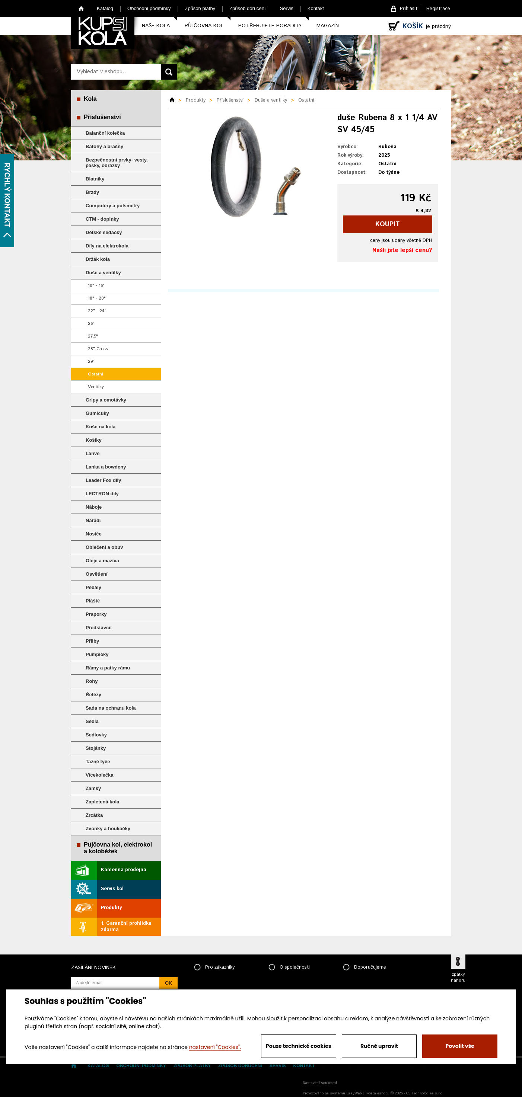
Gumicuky (97, 413)
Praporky (96, 614)
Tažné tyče (98, 761)
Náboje (94, 507)
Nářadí (93, 520)
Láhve (93, 453)
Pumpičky (97, 654)
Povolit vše (459, 1046)
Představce (98, 627)
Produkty (111, 907)
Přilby (92, 641)
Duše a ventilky (103, 272)
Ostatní (95, 374)
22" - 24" (97, 311)
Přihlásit (408, 8)
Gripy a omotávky (106, 400)
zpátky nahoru (458, 978)
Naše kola (156, 25)
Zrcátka (94, 815)
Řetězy (93, 694)
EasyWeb (354, 1093)
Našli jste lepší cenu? (402, 250)
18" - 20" (97, 298)
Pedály (93, 587)
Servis (286, 8)
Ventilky (96, 387)
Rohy (92, 681)
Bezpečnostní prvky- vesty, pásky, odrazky (117, 162)
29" (91, 361)
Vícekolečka (99, 775)
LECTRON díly (102, 493)
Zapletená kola (102, 802)
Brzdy (92, 192)
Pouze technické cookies (298, 1046)
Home (81, 8)
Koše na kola (100, 426)
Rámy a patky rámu (108, 668)
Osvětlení (97, 574)
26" (91, 323)
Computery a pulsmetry (113, 205)
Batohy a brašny (104, 146)
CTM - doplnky (102, 219)
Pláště (93, 601)
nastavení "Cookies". (215, 1047)
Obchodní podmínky (149, 8)
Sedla (92, 721)
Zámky (93, 788)
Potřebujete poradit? (270, 25)
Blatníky (95, 179)
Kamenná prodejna (123, 869)
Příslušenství (102, 117)
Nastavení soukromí (320, 1082)
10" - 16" (96, 285)
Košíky (94, 440)
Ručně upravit (379, 1046)
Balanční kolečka (105, 133)
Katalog (105, 8)
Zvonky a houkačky (108, 828)
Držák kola (98, 259)
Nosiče (94, 534)
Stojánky (96, 748)
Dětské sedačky (104, 232)
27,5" (93, 336)
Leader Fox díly (103, 480)
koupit (387, 224)
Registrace (438, 8)
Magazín (327, 25)
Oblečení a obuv (104, 547)
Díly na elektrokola (107, 246)
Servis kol (112, 888)
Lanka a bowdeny (106, 467)
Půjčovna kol (204, 25)
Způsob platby (200, 8)
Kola (90, 99)
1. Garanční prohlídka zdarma (126, 926)
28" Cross (98, 349)
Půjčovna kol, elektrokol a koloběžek (118, 847)
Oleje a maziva (102, 560)
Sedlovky (96, 735)
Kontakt (316, 8)
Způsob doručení (247, 8)
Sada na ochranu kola (111, 708)
